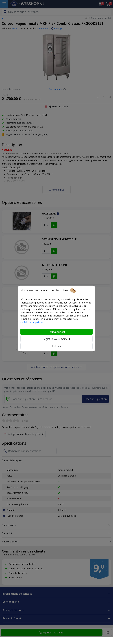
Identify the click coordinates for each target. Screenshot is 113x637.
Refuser (56, 346)
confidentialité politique (32, 322)
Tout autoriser (56, 332)
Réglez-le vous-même (56, 339)
